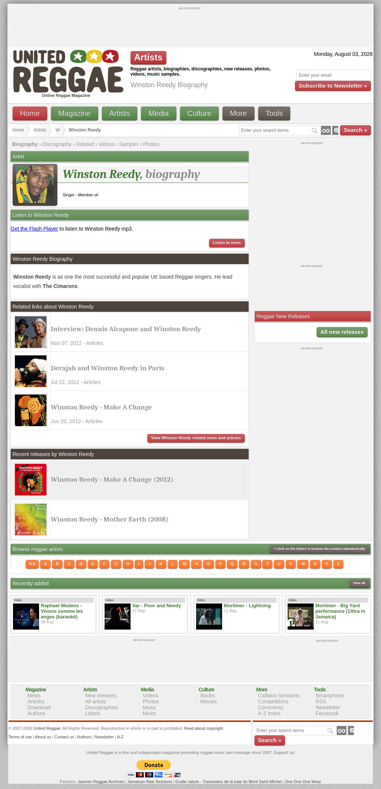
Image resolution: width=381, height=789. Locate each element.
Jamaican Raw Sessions (150, 781)
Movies (209, 701)
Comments (271, 707)
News (34, 695)
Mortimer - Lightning (247, 605)
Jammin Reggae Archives (101, 781)
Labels (92, 713)
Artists (119, 113)
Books (208, 695)
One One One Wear (303, 781)
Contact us (64, 737)
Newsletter (328, 707)
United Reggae (46, 728)
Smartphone (330, 695)
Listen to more (227, 242)
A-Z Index (269, 713)
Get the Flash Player (34, 229)
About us (43, 737)
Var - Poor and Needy (156, 605)
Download (39, 707)
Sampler (128, 144)
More (238, 113)
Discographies (101, 707)
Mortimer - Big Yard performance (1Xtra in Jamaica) (340, 611)
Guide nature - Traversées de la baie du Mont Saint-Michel (228, 781)
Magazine (74, 113)
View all (359, 583)
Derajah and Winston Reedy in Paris (107, 368)
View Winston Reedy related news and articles (196, 437)
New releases (101, 695)
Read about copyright (203, 728)
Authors (36, 713)
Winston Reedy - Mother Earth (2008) (110, 519)
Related (85, 144)
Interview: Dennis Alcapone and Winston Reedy (126, 329)
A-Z (120, 737)
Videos (107, 144)
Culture (199, 113)
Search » (355, 130)
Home (30, 113)
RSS (321, 701)
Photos (151, 144)
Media (158, 113)
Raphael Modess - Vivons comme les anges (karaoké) (62, 611)
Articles (36, 701)
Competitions (273, 701)
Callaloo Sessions (279, 695)
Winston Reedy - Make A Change (101, 407)
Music (150, 707)
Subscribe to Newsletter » (333, 85)
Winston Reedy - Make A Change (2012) (112, 479)
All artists (95, 701)
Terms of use (20, 737)
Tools (274, 113)
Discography (56, 144)
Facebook (327, 713)
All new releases (342, 332)
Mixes (150, 713)
